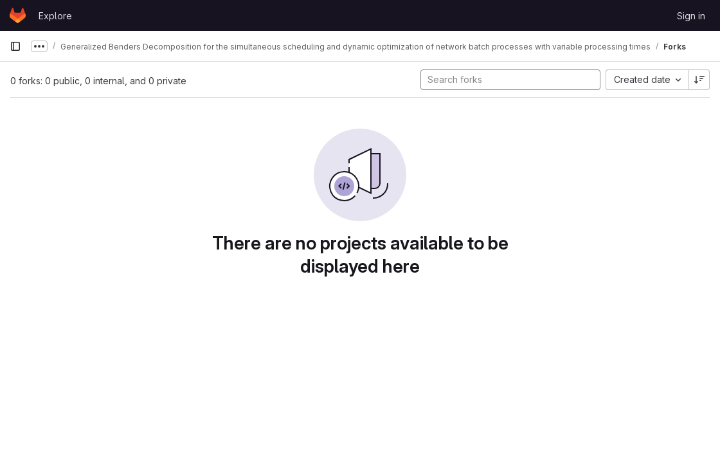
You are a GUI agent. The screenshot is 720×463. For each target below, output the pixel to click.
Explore (55, 15)
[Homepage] (17, 15)
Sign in (691, 15)
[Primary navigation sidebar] (15, 46)
